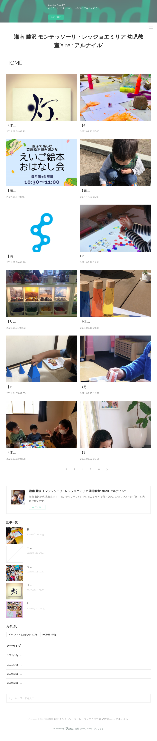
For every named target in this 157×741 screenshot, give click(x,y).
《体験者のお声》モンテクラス (29, 125)
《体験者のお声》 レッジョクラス (106, 327)
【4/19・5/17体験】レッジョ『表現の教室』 (112, 125)
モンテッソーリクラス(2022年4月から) (48, 572)
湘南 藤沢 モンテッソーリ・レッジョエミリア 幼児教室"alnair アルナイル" (78, 41)
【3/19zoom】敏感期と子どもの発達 (107, 457)
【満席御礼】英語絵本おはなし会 (30, 191)
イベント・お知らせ (23, 639)
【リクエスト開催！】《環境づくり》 (34, 327)
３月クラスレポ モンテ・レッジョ (105, 392)
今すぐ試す (56, 17)
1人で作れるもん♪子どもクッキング (46, 608)
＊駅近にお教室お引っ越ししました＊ (47, 553)
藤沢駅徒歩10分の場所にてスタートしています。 (54, 534)
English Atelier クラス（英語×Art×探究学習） (113, 261)
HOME (49, 639)
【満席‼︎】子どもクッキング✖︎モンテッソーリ (39, 261)
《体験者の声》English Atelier (28, 457)
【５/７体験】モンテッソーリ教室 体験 (35, 392)
